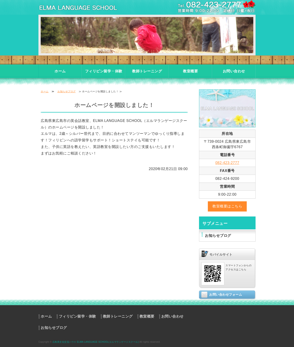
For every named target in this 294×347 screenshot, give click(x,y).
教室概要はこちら (227, 206)
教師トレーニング (147, 71)
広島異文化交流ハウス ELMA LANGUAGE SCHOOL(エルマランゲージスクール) (95, 342)
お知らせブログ (66, 91)
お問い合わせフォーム (225, 294)
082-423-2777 (227, 163)
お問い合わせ (234, 71)
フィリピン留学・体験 (103, 71)
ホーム (60, 71)
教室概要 (190, 71)
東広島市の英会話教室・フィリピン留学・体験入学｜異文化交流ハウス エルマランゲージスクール (83, 7)
